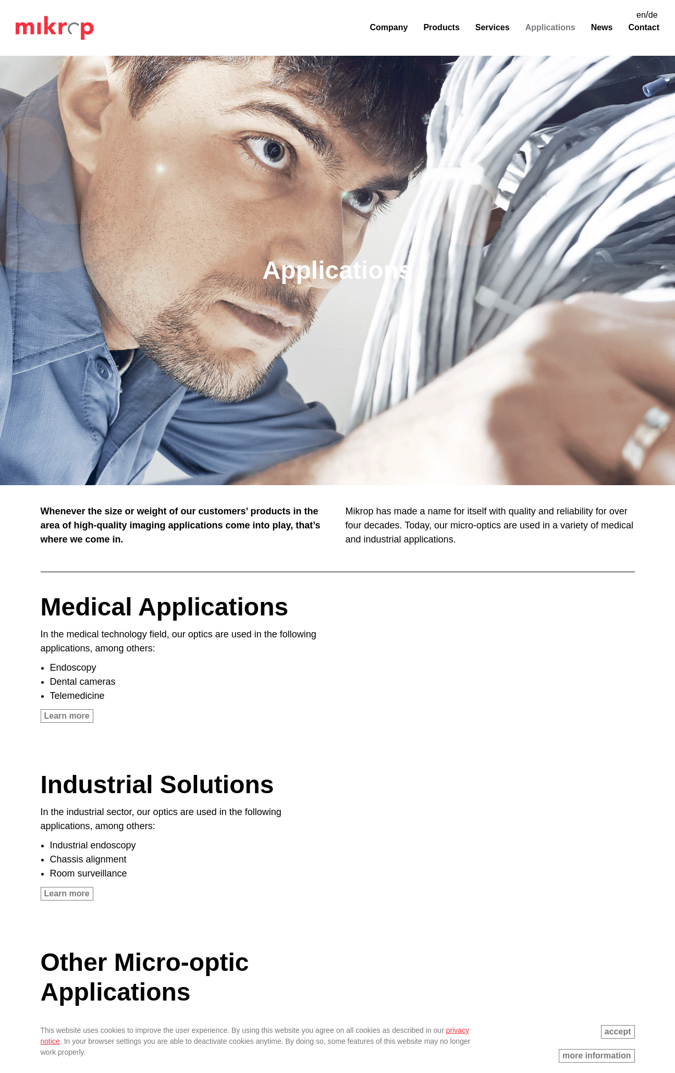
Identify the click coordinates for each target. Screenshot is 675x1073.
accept (618, 1031)
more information (596, 1055)
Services (492, 27)
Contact (643, 27)
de (653, 14)
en (641, 14)
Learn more (67, 715)
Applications (550, 27)
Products (441, 27)
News (602, 27)
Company (389, 27)
